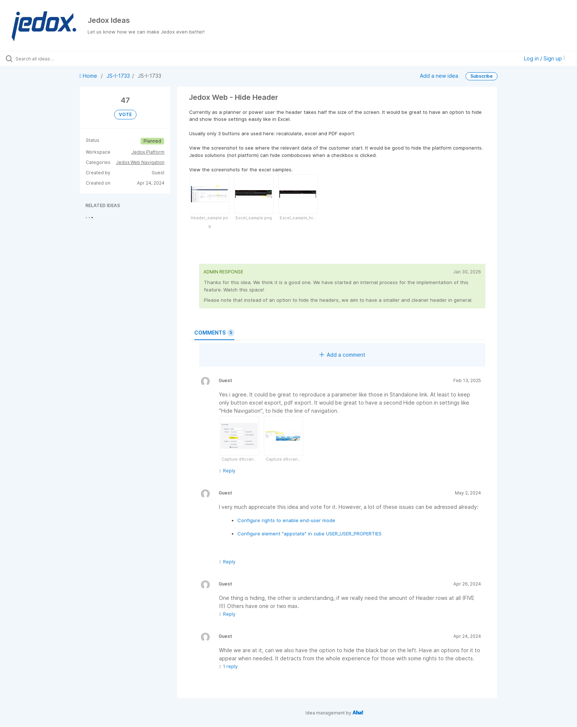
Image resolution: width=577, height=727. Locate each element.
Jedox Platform (147, 152)
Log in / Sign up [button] (544, 58)
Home (89, 76)
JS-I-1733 (118, 76)
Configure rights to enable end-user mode (286, 520)
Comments (214, 332)
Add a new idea (439, 76)
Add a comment (342, 355)
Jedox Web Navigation (140, 162)
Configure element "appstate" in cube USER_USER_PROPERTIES (309, 533)
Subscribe (481, 76)
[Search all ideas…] (67, 58)
